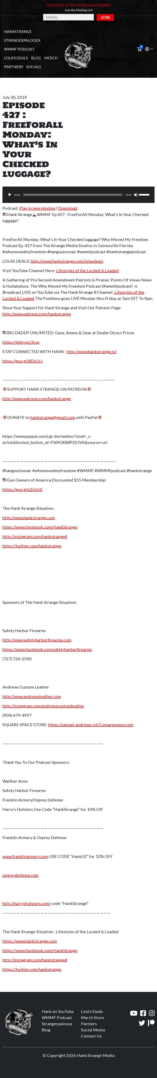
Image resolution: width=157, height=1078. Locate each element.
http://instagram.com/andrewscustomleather (43, 705)
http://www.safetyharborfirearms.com (36, 639)
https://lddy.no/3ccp (20, 342)
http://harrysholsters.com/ (26, 903)
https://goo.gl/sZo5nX (22, 489)
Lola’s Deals (16, 58)
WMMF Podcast (19, 49)
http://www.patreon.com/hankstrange (36, 313)
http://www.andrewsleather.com (31, 696)
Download (67, 208)
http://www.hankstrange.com (28, 517)
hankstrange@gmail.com (52, 417)
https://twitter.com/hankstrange (31, 545)
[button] (149, 49)
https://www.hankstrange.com (29, 940)
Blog (36, 58)
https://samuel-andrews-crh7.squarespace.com (90, 724)
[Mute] (136, 195)
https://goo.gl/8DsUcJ (22, 360)
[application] (78, 195)
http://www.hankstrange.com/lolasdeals (67, 261)
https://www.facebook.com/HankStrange (39, 526)
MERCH (51, 58)
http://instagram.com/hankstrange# (34, 536)
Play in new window (37, 208)
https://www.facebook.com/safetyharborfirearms (47, 649)
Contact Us (91, 1035)
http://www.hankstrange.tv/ (92, 351)
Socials (33, 66)
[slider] (72, 195)
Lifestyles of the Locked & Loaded (87, 270)
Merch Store (92, 1017)
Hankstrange (18, 31)
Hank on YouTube (58, 1011)
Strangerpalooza (22, 40)
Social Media (93, 1029)
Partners (13, 66)
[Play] (10, 195)
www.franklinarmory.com (25, 856)
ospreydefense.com (20, 875)
